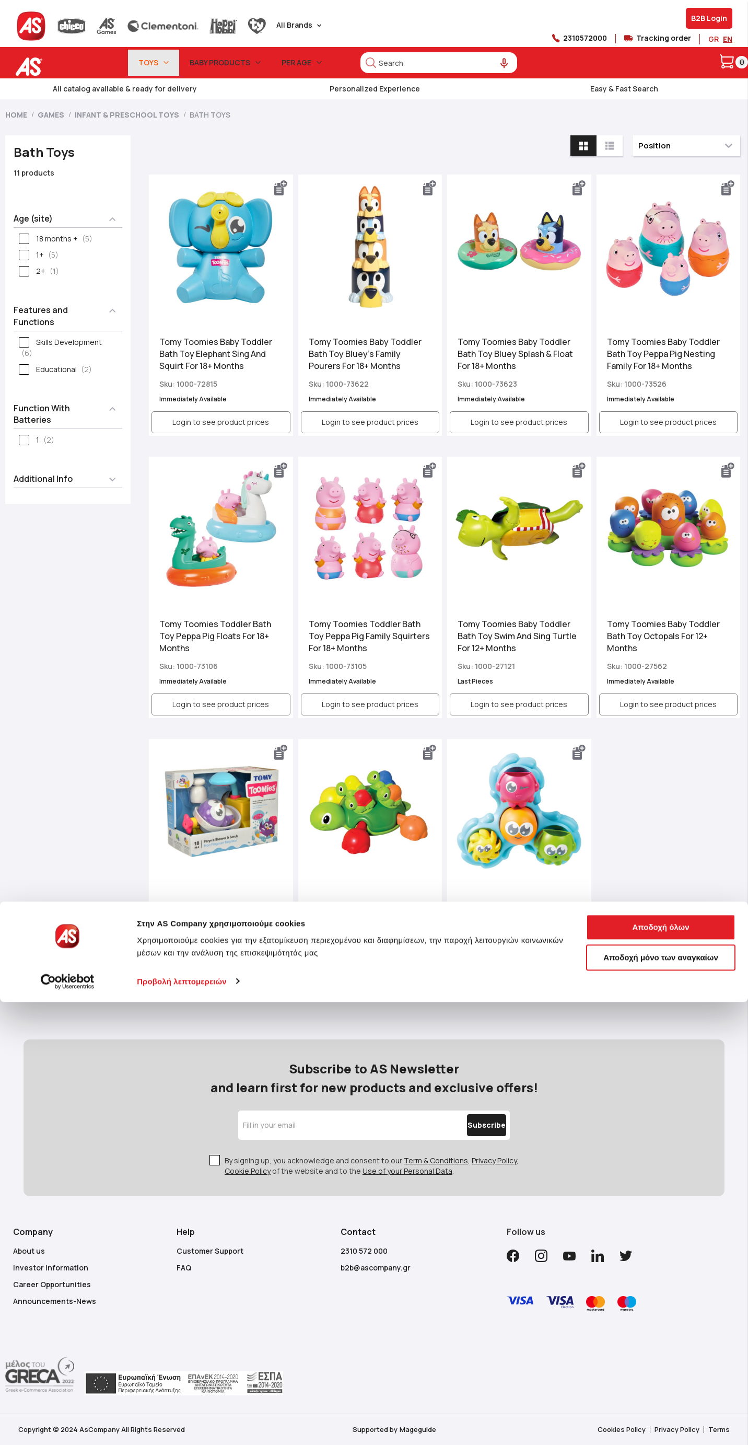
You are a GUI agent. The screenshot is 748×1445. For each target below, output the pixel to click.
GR (713, 39)
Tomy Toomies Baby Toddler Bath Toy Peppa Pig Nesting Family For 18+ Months (663, 354)
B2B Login (709, 18)
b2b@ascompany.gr (376, 1268)
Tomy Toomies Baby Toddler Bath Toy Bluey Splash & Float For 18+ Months (515, 354)
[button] (281, 188)
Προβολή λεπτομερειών (182, 1424)
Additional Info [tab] (43, 478)
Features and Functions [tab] (41, 316)
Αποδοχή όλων (660, 1370)
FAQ (184, 1268)
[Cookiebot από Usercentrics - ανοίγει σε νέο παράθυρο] (67, 1424)
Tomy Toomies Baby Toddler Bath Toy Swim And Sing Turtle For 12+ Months (517, 636)
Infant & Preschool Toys (128, 115)
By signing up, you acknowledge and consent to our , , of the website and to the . (372, 1165)
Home (17, 115)
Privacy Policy (494, 1160)
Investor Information (50, 1268)
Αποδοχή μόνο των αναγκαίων (660, 1400)
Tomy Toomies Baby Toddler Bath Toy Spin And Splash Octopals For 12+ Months (514, 918)
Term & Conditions (436, 1160)
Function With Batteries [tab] (42, 414)
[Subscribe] (464, 1125)
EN (727, 39)
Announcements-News (54, 1301)
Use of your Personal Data (407, 1171)
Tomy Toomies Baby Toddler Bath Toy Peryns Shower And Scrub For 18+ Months (215, 918)
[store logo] (61, 66)
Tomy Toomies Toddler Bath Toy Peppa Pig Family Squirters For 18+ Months (369, 636)
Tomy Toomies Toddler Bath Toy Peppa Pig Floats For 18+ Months (215, 636)
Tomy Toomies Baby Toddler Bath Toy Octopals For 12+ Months (663, 636)
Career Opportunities (52, 1284)
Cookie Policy (248, 1171)
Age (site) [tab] (33, 218)
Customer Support (210, 1251)
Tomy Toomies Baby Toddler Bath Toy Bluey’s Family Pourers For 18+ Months (365, 354)
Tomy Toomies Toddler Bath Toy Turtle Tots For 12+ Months (369, 913)
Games (52, 115)
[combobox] (438, 62)
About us (29, 1251)
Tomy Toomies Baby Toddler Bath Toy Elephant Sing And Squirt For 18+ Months (215, 354)
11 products (34, 173)
